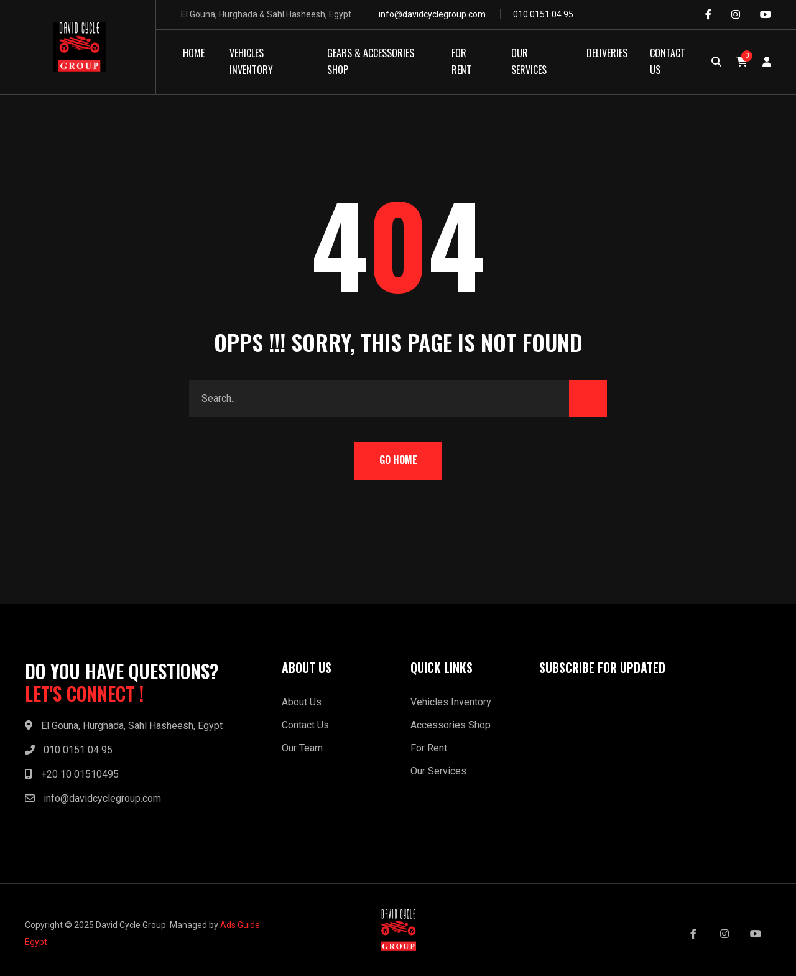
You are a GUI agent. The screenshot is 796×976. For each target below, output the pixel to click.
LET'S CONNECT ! (84, 693)
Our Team (302, 748)
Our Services (438, 771)
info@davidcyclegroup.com (432, 14)
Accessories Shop (450, 725)
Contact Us (305, 725)
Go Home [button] (398, 459)
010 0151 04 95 (543, 14)
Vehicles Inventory (450, 702)
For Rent (428, 748)
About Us (302, 702)
